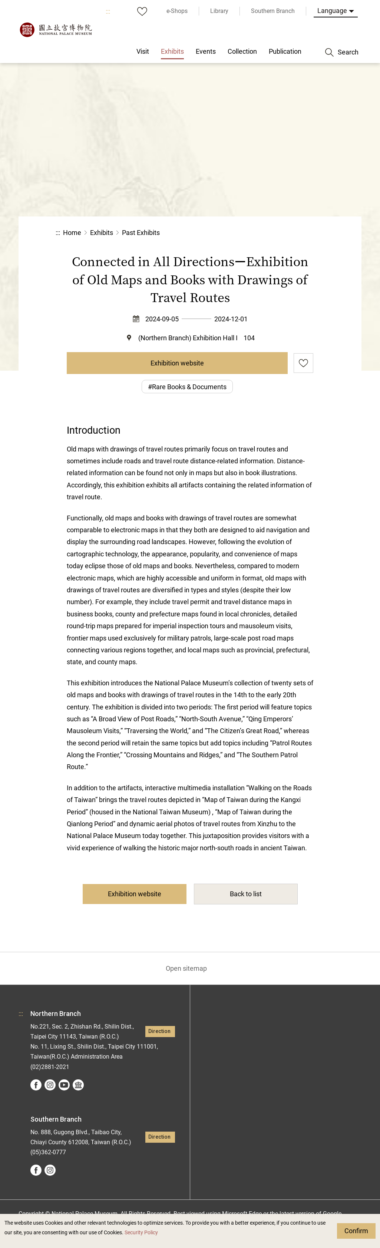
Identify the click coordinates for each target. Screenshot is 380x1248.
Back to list (246, 894)
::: (108, 11)
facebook (36, 1084)
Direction (159, 1031)
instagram (50, 1084)
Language (332, 10)
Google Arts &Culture (78, 1084)
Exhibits (101, 232)
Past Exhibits (141, 232)
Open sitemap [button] (186, 968)
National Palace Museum (56, 30)
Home (72, 232)
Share (243, 232)
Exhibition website (177, 363)
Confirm (356, 1231)
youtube (64, 1084)
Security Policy (141, 1232)
